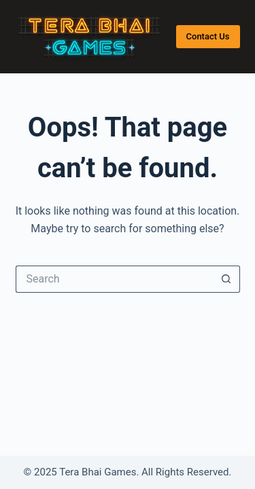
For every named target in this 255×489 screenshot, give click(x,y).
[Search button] (226, 279)
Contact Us (208, 36)
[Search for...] (114, 279)
